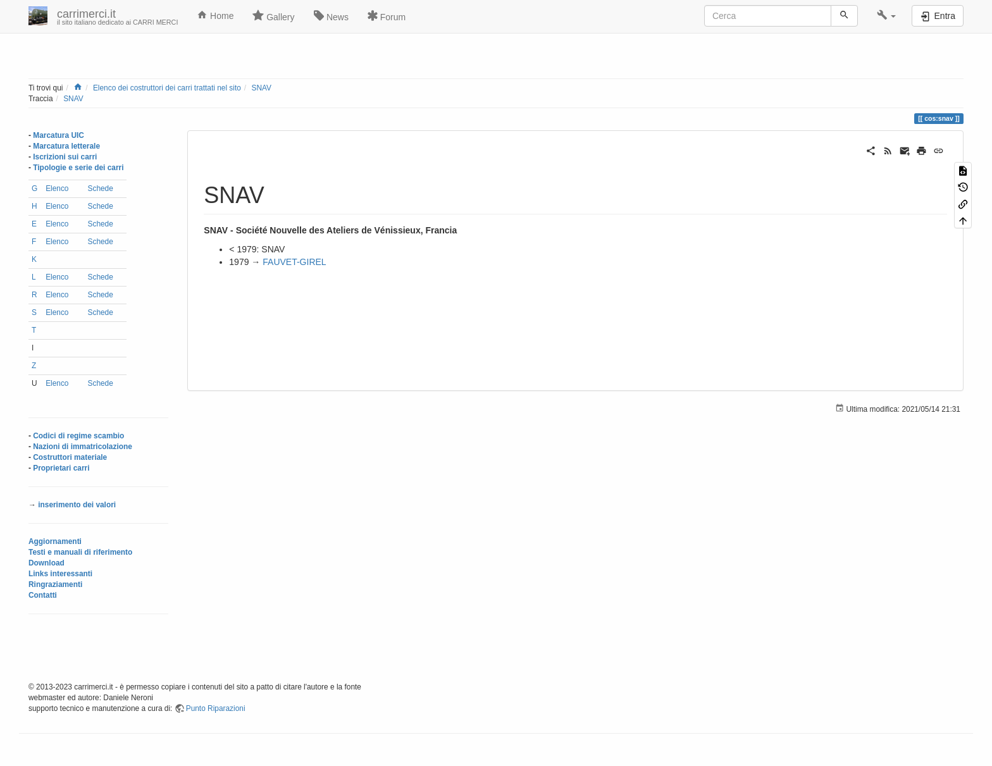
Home (215, 15)
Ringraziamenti (55, 584)
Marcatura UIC (58, 135)
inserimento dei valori (77, 504)
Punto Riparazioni (215, 708)
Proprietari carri (61, 468)
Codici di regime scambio (78, 435)
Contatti (42, 595)
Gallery (273, 15)
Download (46, 563)
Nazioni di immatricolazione (82, 446)
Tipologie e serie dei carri (78, 167)
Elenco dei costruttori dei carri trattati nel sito (167, 87)
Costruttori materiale (70, 457)
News (331, 15)
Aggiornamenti (55, 541)
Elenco (57, 188)
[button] (886, 16)
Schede (100, 188)
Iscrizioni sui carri (65, 156)
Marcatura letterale (66, 146)
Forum (387, 15)
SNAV (261, 87)
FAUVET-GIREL (294, 262)
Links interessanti (60, 573)
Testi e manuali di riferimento (80, 552)
